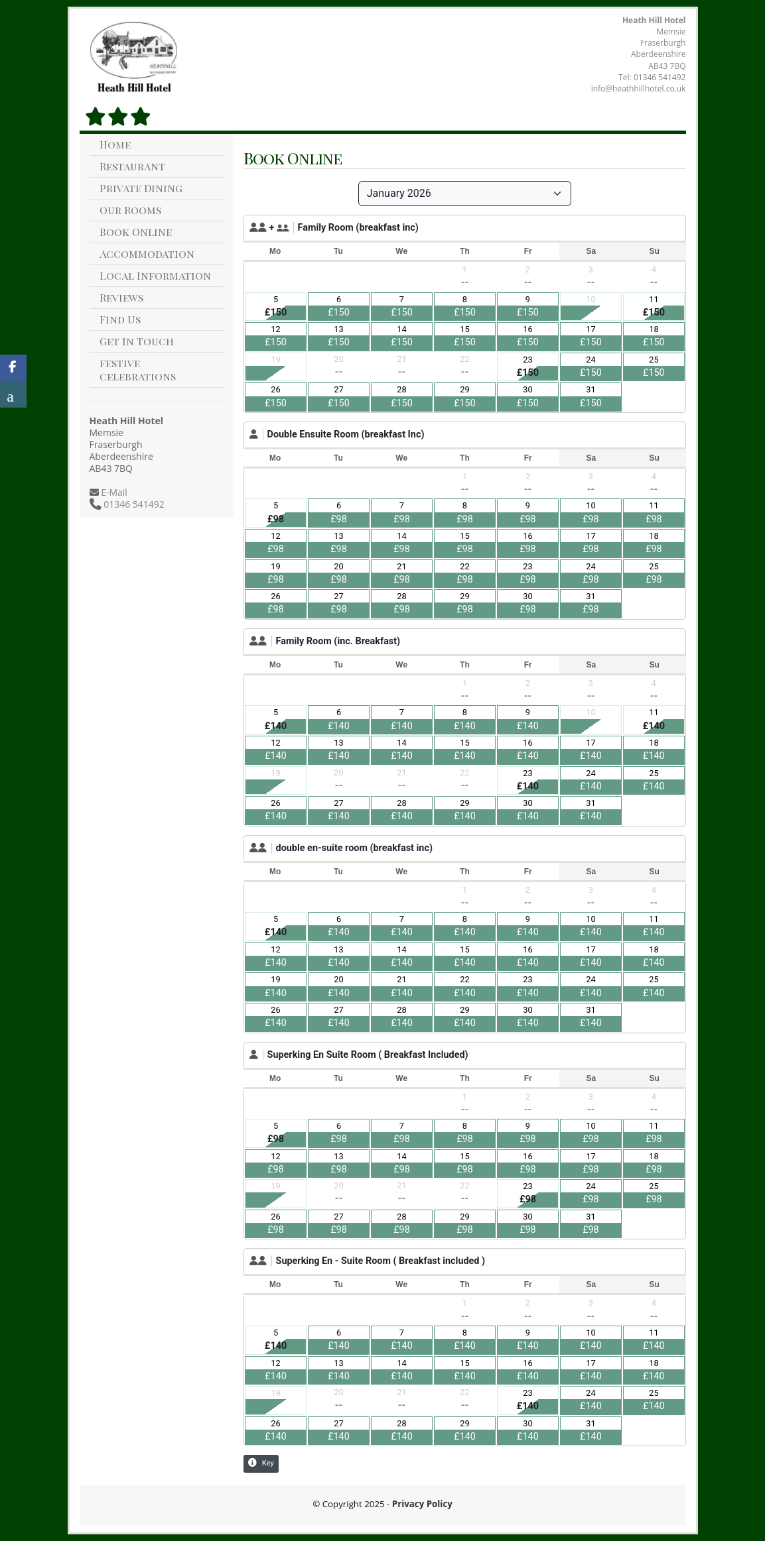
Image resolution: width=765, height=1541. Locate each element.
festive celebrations (138, 369)
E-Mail (113, 492)
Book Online (136, 232)
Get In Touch (137, 341)
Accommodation (147, 253)
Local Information (155, 275)
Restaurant (132, 166)
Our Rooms (130, 210)
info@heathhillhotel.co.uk (638, 88)
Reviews (121, 297)
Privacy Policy (422, 1504)
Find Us (120, 319)
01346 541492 (660, 77)
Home (115, 144)
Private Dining (141, 188)
